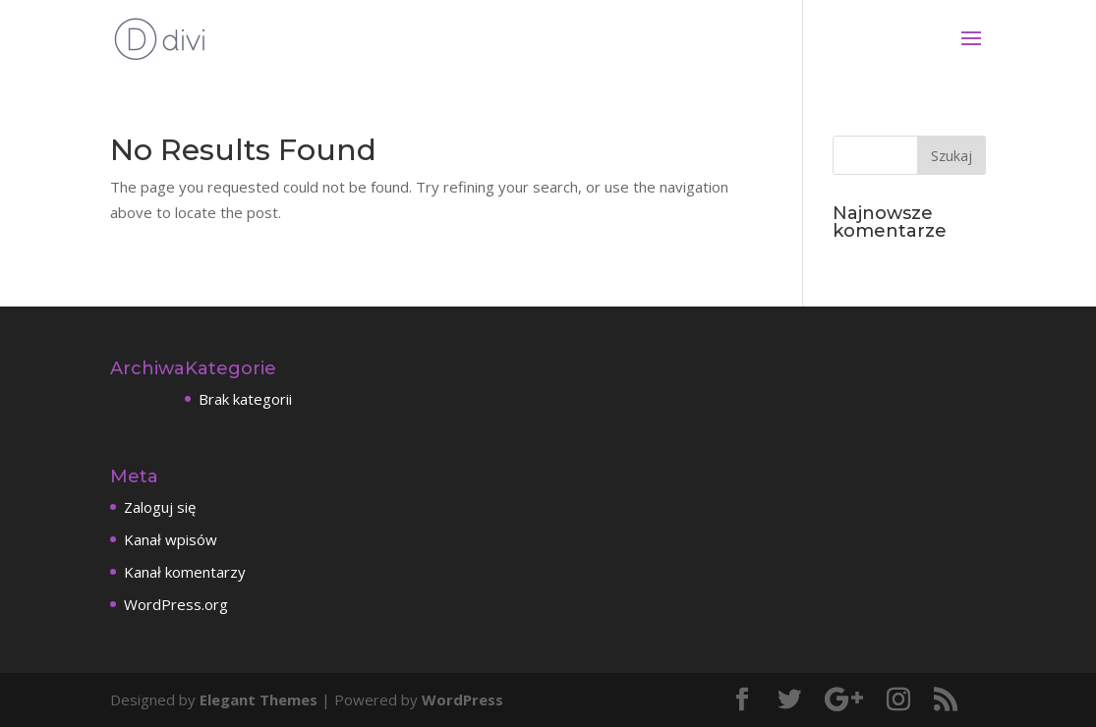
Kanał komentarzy (185, 572)
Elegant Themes (258, 699)
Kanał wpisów (170, 539)
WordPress (462, 699)
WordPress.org (176, 604)
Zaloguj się (160, 507)
